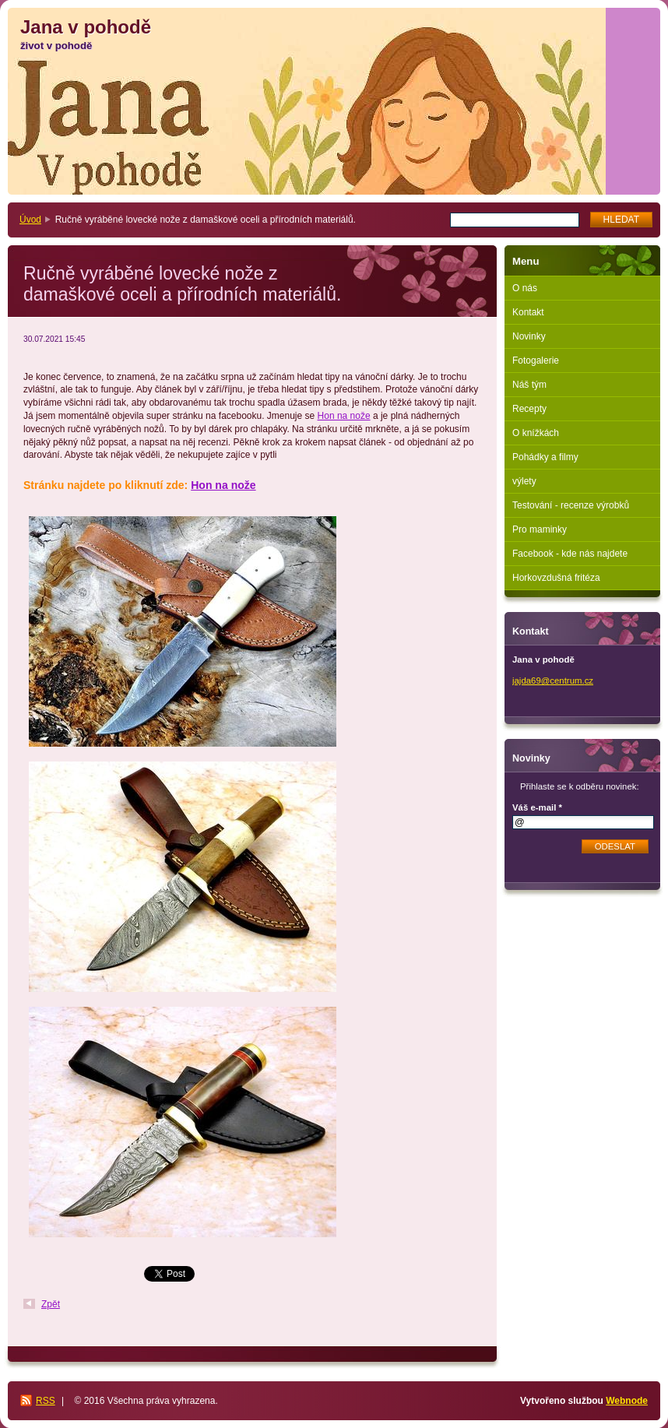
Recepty (529, 408)
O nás (524, 288)
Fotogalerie (535, 360)
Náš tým (529, 384)
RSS (45, 1400)
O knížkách (535, 432)
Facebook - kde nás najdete (570, 553)
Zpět (50, 1304)
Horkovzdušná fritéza (556, 577)
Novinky (529, 336)
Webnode (627, 1400)
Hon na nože (344, 415)
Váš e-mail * (537, 807)
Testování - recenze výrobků (570, 505)
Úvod (30, 219)
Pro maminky (539, 529)
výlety (524, 481)
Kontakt (528, 312)
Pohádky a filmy (545, 457)
